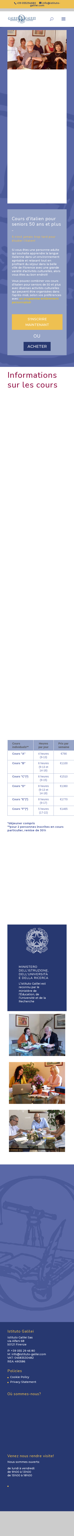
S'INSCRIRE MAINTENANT (37, 322)
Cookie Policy (19, 1377)
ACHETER (37, 346)
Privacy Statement (23, 1382)
